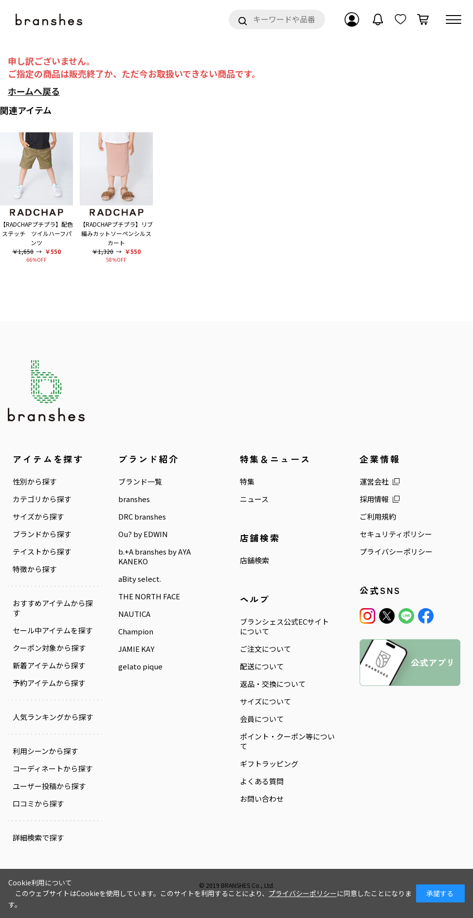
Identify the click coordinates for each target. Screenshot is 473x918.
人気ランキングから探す (53, 716)
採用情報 (374, 499)
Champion (135, 631)
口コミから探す (38, 803)
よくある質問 (262, 781)
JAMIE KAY (136, 648)
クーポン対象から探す (49, 647)
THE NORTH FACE (149, 596)
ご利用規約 (378, 517)
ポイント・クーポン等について (287, 741)
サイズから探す (38, 517)
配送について (262, 666)
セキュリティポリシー (396, 534)
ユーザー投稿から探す (49, 786)
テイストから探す (42, 552)
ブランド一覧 (140, 481)
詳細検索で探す (38, 837)
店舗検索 (254, 560)
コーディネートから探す (52, 768)
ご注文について (265, 649)
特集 (247, 481)
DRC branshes (142, 517)
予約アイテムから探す (49, 682)
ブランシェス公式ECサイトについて (284, 626)
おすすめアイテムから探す (52, 608)
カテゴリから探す (42, 499)
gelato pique (140, 666)
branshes (134, 499)
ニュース (254, 499)
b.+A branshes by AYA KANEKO (154, 556)
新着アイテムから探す (49, 665)
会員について (262, 718)
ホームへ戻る (34, 91)
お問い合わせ (262, 798)
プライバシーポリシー (396, 552)
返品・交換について (273, 684)
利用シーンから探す (45, 751)
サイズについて (265, 701)
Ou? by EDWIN (143, 534)
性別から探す (34, 481)
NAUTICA (134, 613)
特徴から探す (34, 569)
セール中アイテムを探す (52, 630)
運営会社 (374, 481)
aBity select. (139, 579)
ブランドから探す (42, 534)
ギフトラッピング (269, 763)
